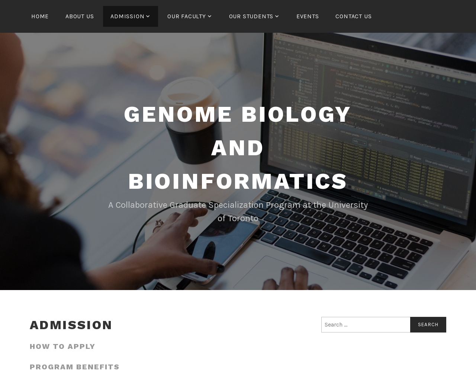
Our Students (251, 16)
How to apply (63, 346)
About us (79, 16)
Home (40, 16)
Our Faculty (186, 16)
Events (307, 16)
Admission (127, 16)
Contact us (353, 16)
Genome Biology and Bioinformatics (238, 147)
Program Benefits (75, 366)
